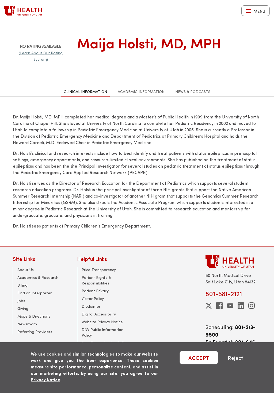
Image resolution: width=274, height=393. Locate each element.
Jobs (21, 300)
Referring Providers (34, 331)
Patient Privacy (95, 290)
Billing (22, 285)
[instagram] (251, 305)
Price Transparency (99, 269)
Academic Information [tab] (141, 91)
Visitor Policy (93, 298)
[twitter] (209, 305)
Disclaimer (91, 306)
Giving (22, 308)
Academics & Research (37, 277)
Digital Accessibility (99, 314)
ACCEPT (198, 357)
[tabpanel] (137, 171)
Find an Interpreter (34, 292)
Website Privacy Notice (102, 321)
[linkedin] (241, 305)
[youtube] (230, 305)
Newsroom (27, 323)
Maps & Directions (33, 316)
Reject (235, 357)
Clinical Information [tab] (85, 91)
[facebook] (219, 305)
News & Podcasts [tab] (192, 91)
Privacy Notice (45, 379)
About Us (25, 269)
